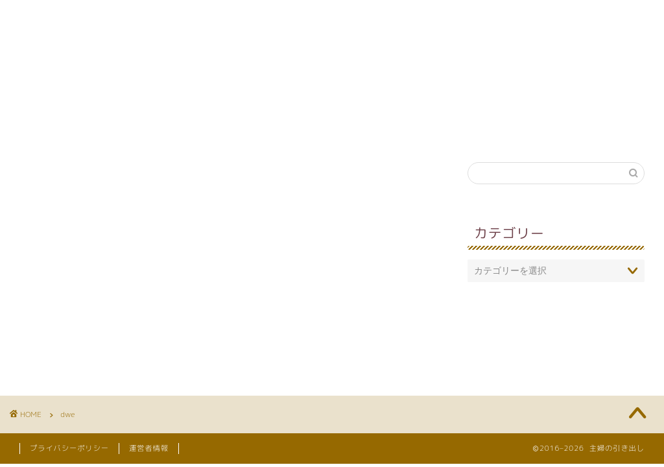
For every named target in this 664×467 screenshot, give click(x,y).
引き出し (480, 129)
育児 (173, 129)
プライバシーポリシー (69, 448)
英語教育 (309, 129)
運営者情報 (149, 448)
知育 (236, 129)
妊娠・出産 (395, 129)
